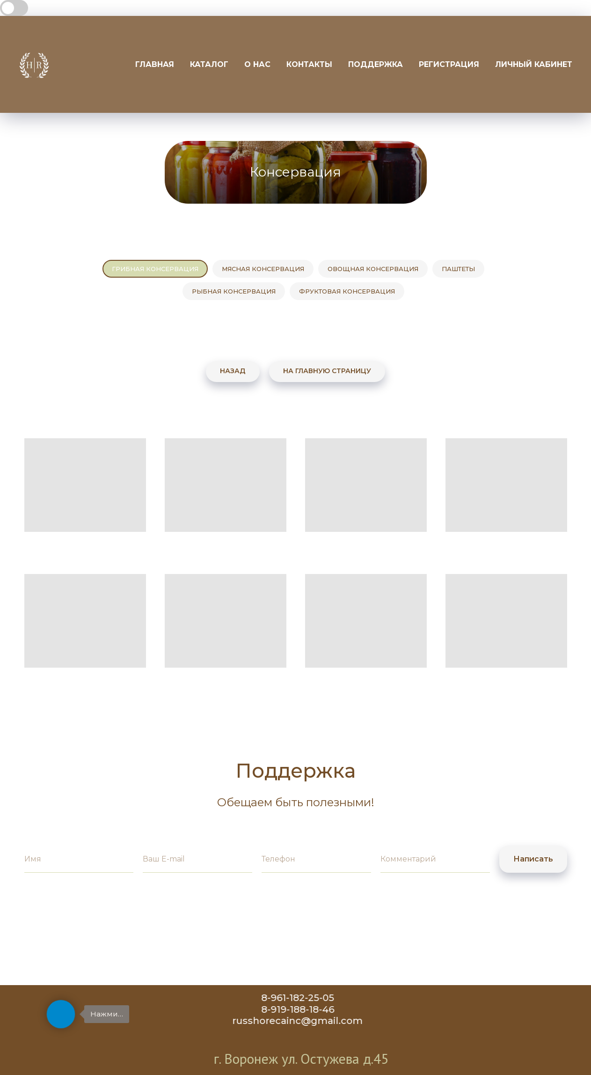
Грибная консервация (155, 268)
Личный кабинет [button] (533, 64)
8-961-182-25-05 (306, 997)
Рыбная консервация (234, 291)
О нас (257, 64)
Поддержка (375, 64)
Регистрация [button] (449, 64)
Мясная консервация (263, 268)
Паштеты (458, 268)
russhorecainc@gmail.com (306, 1020)
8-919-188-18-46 (306, 1009)
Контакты (309, 64)
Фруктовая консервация (347, 291)
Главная (154, 64)
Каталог (209, 64)
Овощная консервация (373, 268)
